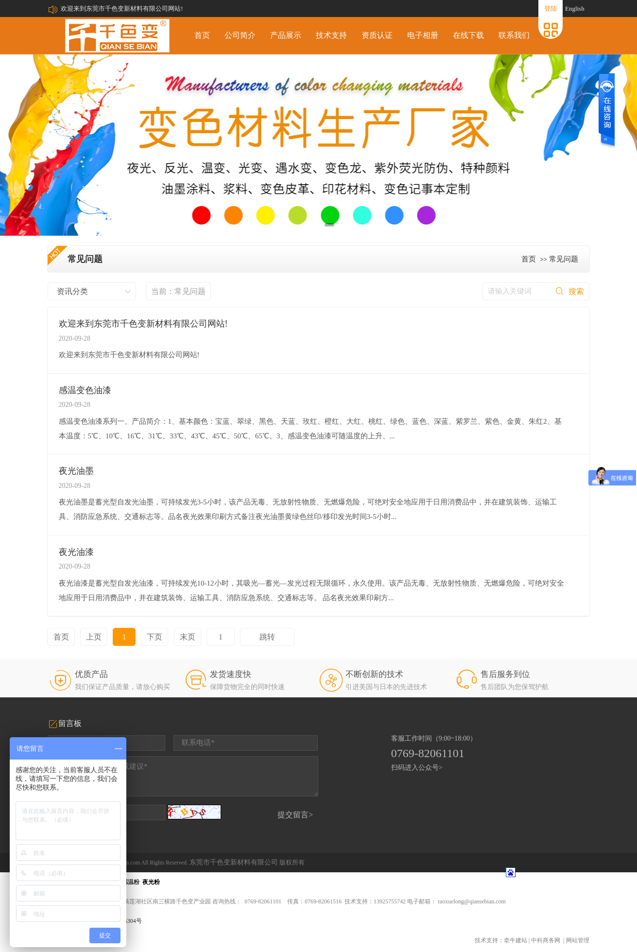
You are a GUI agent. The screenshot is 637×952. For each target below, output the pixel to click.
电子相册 (422, 35)
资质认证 (377, 35)
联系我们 (514, 35)
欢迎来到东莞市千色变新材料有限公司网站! (122, 8)
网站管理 (577, 940)
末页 (187, 637)
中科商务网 (545, 940)
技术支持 (331, 35)
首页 (202, 35)
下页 (154, 637)
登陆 (550, 8)
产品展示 (285, 35)
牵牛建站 (515, 940)
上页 (94, 637)
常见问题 (563, 259)
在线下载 (468, 35)
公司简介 (240, 35)
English (575, 8)
